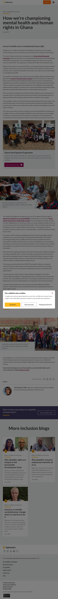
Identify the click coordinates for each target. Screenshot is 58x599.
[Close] (52, 293)
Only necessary (29, 304)
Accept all (13, 304)
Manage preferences (45, 304)
